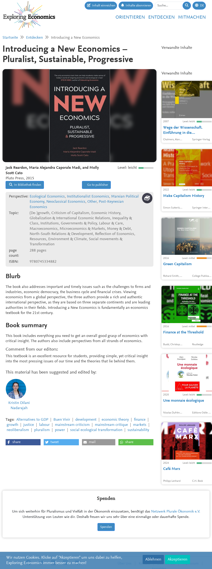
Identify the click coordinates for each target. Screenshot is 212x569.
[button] (23, 442)
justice (28, 425)
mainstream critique (111, 425)
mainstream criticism (72, 425)
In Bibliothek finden (25, 185)
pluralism (42, 430)
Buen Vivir (61, 420)
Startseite (10, 38)
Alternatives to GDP (32, 420)
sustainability (138, 430)
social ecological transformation (96, 430)
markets (139, 425)
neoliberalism (18, 430)
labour (44, 425)
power (60, 430)
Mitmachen (192, 17)
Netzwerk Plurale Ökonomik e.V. (175, 512)
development (85, 420)
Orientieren (130, 17)
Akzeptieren (177, 559)
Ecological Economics (47, 197)
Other (92, 202)
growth (12, 425)
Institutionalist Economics (88, 197)
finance (140, 420)
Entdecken (161, 17)
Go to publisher (97, 185)
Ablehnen (153, 559)
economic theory (115, 420)
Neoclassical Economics (65, 202)
